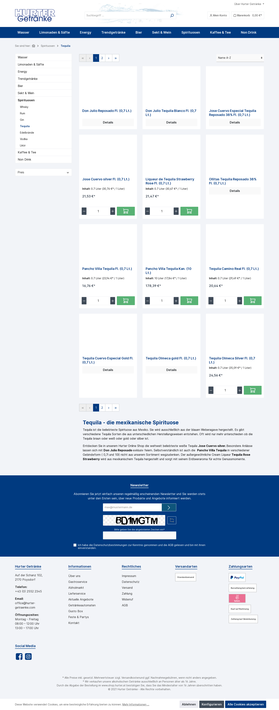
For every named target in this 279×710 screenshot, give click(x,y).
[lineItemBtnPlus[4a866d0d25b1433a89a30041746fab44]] (239, 300)
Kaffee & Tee (27, 152)
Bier (20, 86)
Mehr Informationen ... (135, 704)
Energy (22, 71)
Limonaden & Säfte (31, 64)
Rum (22, 113)
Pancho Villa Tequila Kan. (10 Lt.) (168, 271)
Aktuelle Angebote (80, 599)
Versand (127, 587)
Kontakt (73, 623)
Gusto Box (75, 611)
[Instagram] (28, 656)
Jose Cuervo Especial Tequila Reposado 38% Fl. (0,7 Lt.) (232, 113)
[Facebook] (19, 656)
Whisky (24, 106)
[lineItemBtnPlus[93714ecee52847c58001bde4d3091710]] (176, 300)
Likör (23, 145)
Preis (43, 172)
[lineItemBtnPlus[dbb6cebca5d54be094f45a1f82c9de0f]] (112, 300)
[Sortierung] (240, 58)
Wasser (22, 57)
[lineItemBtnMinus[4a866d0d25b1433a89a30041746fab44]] (210, 300)
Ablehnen (189, 704)
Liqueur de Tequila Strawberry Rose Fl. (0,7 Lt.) (170, 181)
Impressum (129, 576)
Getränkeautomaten (82, 605)
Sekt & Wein (26, 93)
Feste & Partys (78, 617)
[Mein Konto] (218, 15)
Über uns (74, 576)
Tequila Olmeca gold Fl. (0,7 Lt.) (171, 358)
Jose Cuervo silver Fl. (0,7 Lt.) (106, 179)
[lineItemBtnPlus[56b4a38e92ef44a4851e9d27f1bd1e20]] (176, 211)
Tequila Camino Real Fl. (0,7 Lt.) (234, 269)
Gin (22, 119)
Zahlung (127, 593)
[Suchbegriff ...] (126, 15)
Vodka (23, 139)
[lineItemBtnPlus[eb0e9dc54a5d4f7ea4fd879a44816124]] (239, 390)
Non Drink (24, 159)
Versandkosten (130, 677)
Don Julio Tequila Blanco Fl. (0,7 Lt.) (171, 113)
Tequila (25, 126)
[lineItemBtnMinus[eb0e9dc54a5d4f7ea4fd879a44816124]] (210, 390)
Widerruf (127, 599)
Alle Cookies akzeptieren (246, 704)
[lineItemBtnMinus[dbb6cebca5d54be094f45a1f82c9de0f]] (84, 300)
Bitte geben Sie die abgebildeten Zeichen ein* (139, 529)
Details (108, 122)
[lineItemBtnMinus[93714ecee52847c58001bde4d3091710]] (147, 300)
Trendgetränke (28, 79)
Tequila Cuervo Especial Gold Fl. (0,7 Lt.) (107, 360)
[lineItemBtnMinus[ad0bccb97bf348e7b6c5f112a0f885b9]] (84, 211)
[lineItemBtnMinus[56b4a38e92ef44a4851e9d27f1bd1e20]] (147, 211)
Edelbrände (27, 132)
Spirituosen (26, 100)
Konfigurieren (212, 704)
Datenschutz (130, 582)
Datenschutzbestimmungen (110, 545)
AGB (170, 545)
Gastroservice (77, 582)
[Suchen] (172, 15)
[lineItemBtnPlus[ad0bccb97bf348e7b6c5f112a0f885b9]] (112, 211)
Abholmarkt (76, 587)
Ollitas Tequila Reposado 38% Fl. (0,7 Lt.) (232, 181)
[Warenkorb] (247, 15)
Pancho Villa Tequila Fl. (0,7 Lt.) (107, 269)
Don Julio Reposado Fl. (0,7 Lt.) (107, 111)
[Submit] (169, 507)
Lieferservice (77, 593)
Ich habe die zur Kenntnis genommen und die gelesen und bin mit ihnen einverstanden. (141, 546)
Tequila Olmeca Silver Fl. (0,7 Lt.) (232, 360)
